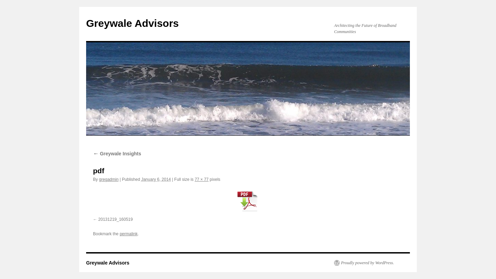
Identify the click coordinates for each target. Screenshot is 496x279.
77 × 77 (201, 179)
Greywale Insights (117, 153)
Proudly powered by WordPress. (367, 262)
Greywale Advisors (132, 23)
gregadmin (108, 179)
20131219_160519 (115, 219)
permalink (128, 233)
